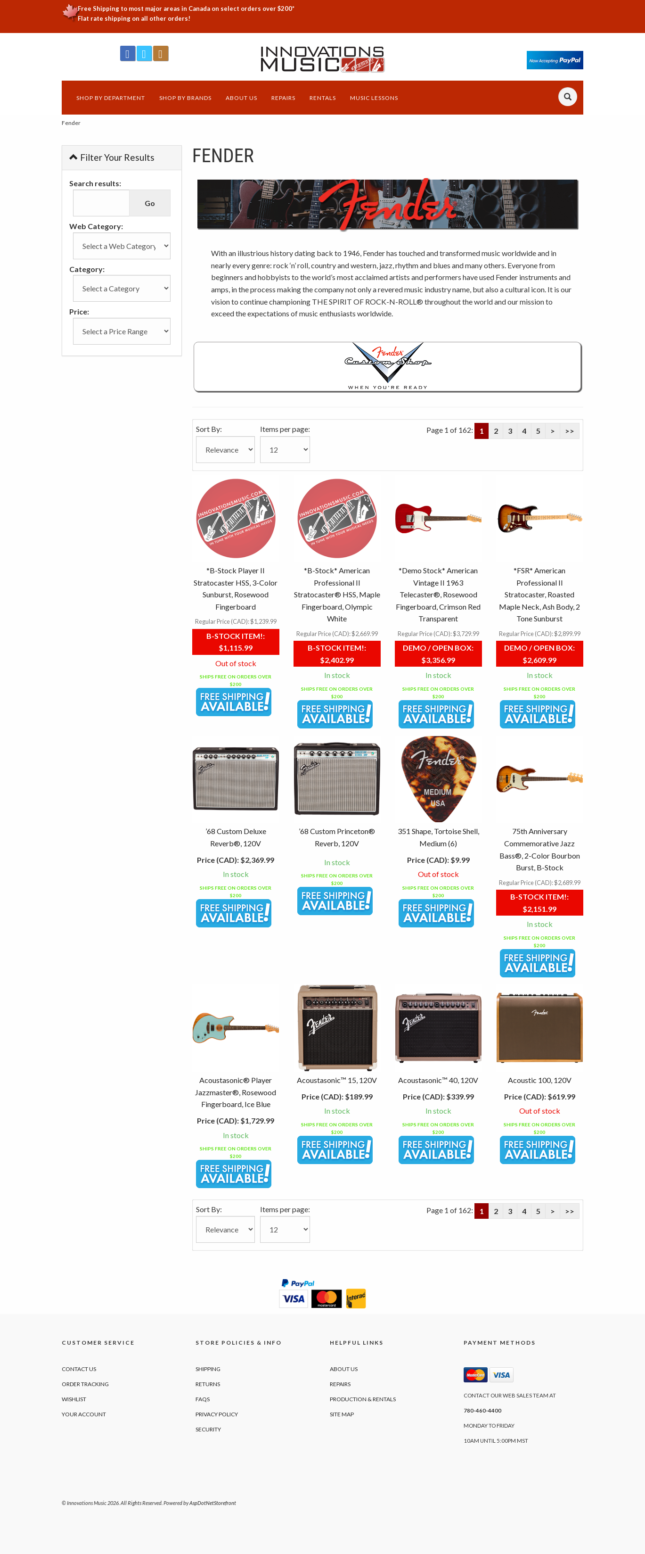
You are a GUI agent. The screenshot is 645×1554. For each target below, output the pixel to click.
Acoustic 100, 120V (540, 1079)
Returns (208, 1384)
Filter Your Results (112, 157)
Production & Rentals (363, 1399)
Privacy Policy (217, 1414)
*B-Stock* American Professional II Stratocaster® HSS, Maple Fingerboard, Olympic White (337, 594)
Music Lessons (374, 97)
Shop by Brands (185, 97)
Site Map (342, 1414)
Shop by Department (110, 97)
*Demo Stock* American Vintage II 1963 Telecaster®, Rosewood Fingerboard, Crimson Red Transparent (438, 594)
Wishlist (74, 1399)
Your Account (84, 1414)
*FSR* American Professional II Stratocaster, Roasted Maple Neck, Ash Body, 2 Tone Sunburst (539, 594)
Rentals (323, 97)
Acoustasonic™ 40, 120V (438, 1079)
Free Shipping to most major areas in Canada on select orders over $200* (186, 8)
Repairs (283, 97)
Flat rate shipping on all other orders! (134, 18)
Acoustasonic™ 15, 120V (337, 1079)
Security (208, 1429)
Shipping (208, 1368)
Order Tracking (85, 1384)
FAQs (203, 1399)
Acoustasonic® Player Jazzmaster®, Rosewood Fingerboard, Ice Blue (235, 1091)
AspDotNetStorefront (212, 1503)
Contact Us (79, 1368)
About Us (241, 97)
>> (569, 430)
